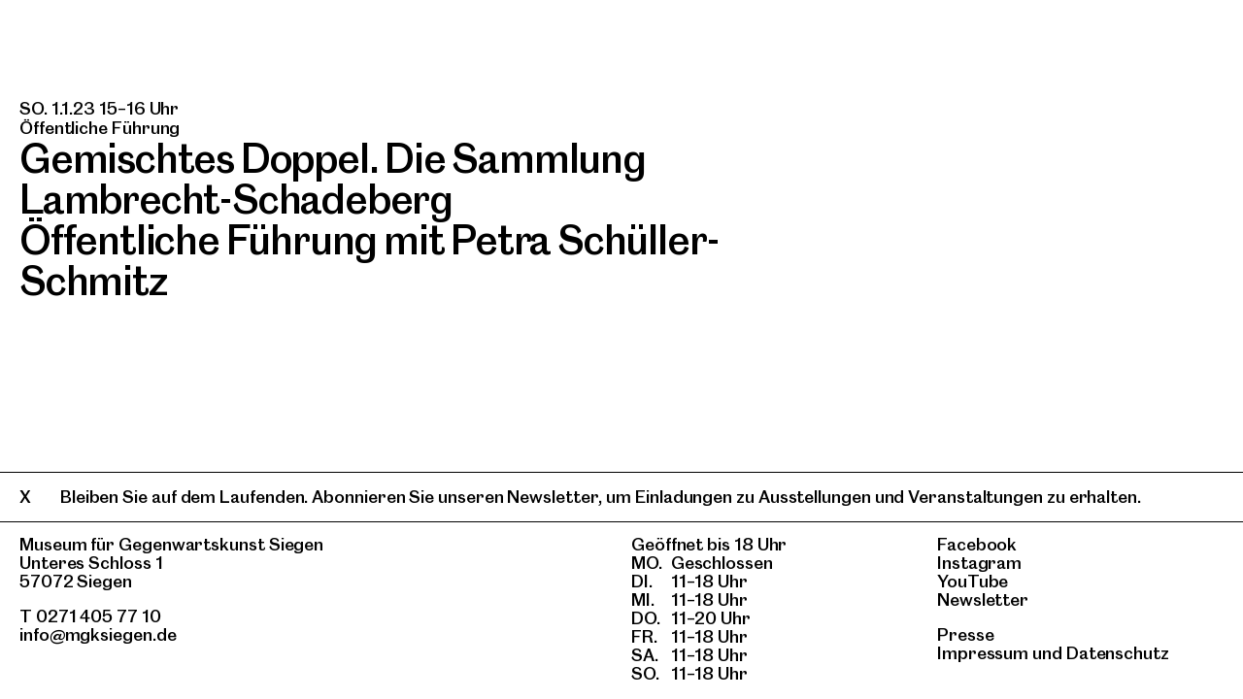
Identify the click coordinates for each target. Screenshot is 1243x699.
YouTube (972, 581)
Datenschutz (1117, 653)
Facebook (977, 544)
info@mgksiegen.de (98, 634)
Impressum (982, 653)
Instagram (979, 562)
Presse (965, 634)
